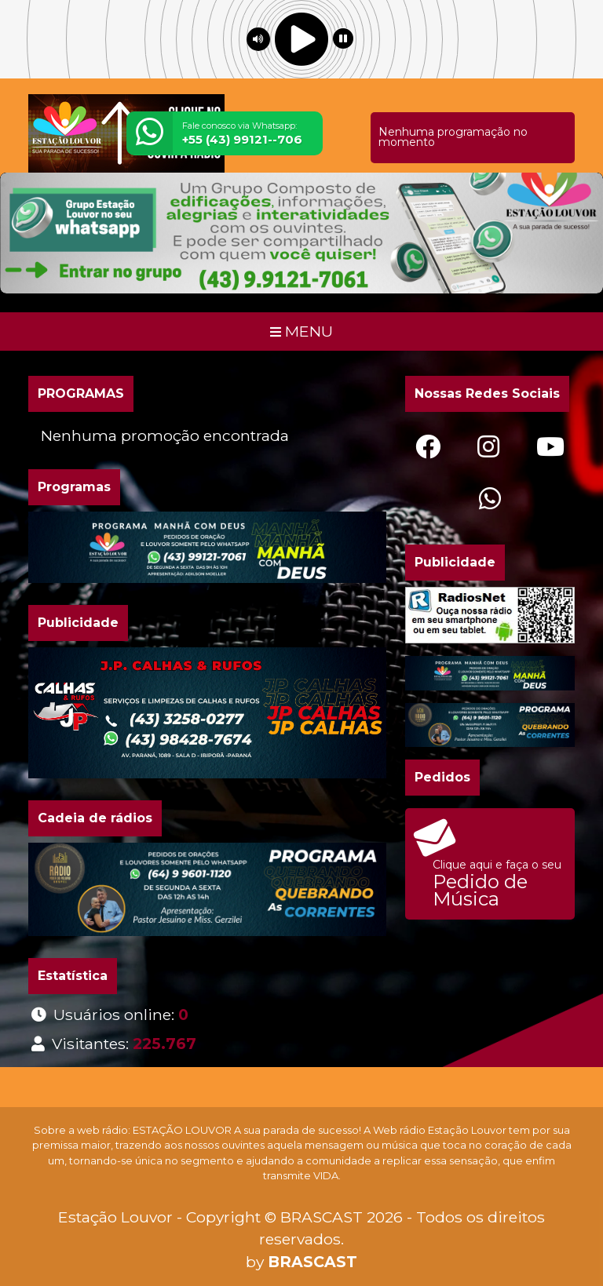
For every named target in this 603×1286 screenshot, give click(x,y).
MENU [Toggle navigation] (301, 331)
